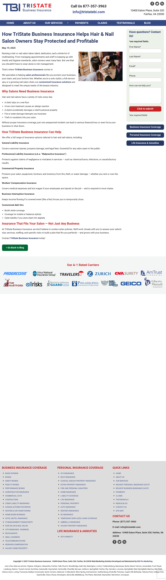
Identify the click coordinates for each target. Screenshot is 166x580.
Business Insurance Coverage (145, 127)
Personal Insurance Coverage (145, 135)
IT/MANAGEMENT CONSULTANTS (19, 522)
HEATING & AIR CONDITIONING (18, 511)
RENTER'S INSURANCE (70, 511)
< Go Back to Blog (15, 247)
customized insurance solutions (55, 82)
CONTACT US (14, 28)
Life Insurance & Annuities (145, 143)
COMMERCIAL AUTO (13, 496)
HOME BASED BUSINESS (15, 515)
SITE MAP (120, 511)
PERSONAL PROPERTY (70, 503)
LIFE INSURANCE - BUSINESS (17, 529)
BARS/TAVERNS (11, 473)
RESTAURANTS (11, 533)
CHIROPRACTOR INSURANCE (17, 492)
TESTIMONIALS (125, 22)
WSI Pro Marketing (144, 561)
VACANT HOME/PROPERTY (16, 548)
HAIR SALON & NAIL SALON (16, 526)
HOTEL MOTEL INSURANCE (16, 518)
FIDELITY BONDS (12, 485)
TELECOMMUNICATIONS (15, 541)
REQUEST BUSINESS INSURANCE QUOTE (132, 488)
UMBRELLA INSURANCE (70, 522)
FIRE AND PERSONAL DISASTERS (74, 488)
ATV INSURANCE (67, 473)
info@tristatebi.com (89, 12)
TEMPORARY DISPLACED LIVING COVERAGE (79, 518)
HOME (10, 22)
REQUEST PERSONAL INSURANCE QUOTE (133, 485)
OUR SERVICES (54, 22)
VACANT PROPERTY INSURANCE (74, 526)
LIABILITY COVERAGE (69, 496)
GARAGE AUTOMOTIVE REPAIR (17, 507)
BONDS (8, 477)
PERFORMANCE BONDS (15, 488)
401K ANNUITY (67, 537)
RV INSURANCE (67, 515)
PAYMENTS (81, 22)
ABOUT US (29, 22)
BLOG (147, 22)
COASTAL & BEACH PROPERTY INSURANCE (78, 481)
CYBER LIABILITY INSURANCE (17, 503)
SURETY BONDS (11, 481)
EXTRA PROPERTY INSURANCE (73, 485)
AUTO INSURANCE (68, 507)
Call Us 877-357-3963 (88, 6)
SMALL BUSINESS (12, 537)
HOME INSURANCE (68, 492)
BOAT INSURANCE (68, 477)
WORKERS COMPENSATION (16, 544)
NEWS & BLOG (121, 503)
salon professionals (36, 75)
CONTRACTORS (11, 500)
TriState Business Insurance (29, 69)
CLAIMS (102, 22)
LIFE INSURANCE (67, 500)
